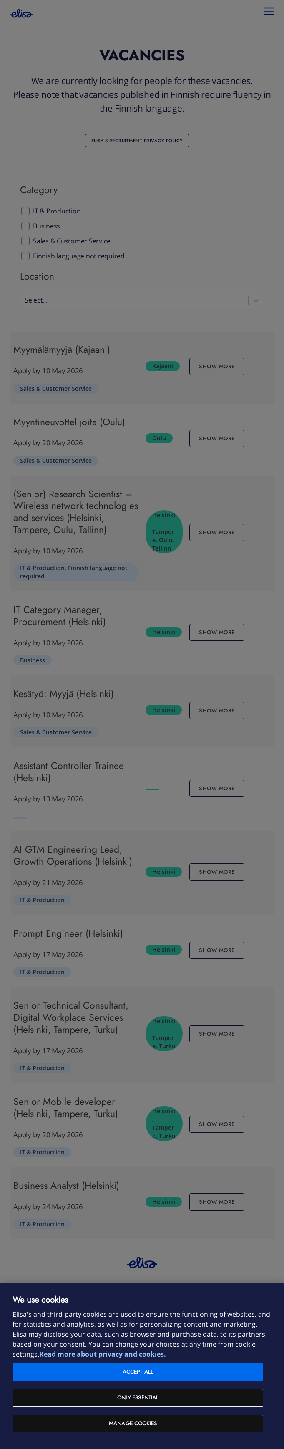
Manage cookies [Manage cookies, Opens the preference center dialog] (133, 1423)
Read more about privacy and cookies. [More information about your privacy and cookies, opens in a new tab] (102, 1354)
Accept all (138, 1372)
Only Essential (138, 1398)
